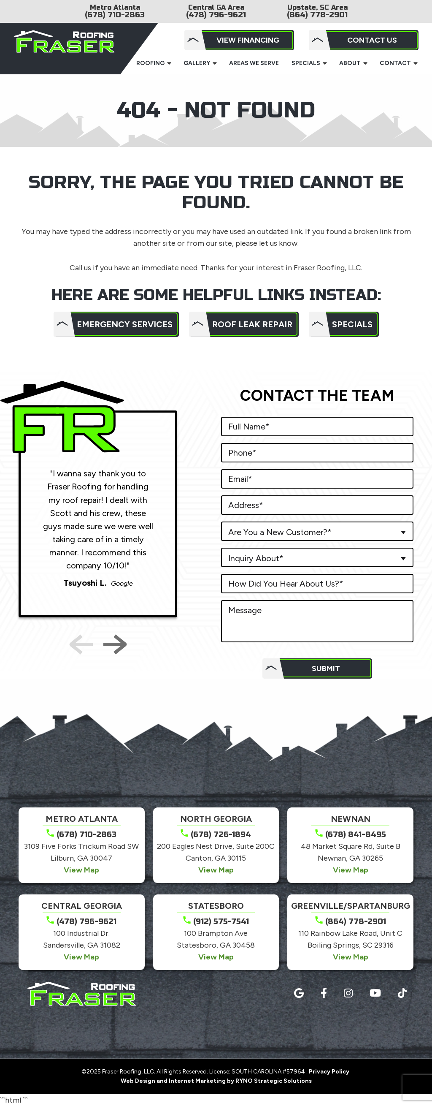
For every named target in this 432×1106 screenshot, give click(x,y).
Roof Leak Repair (252, 324)
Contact (395, 63)
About (350, 63)
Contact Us (372, 40)
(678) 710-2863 (115, 14)
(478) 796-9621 (216, 14)
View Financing (247, 40)
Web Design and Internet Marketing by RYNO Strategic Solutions (216, 1080)
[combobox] (317, 531)
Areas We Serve (254, 63)
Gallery (197, 63)
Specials (306, 63)
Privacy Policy (329, 1071)
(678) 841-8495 (355, 834)
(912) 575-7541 (221, 921)
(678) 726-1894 (221, 834)
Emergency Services (125, 324)
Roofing (150, 63)
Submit (326, 668)
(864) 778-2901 (317, 14)
